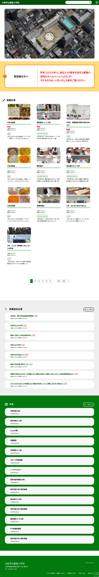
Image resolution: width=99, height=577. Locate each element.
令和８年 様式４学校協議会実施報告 (22, 316)
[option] (50, 34)
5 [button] (46, 281)
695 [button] (59, 281)
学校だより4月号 (15, 345)
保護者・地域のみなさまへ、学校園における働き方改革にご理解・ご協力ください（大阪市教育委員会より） (42, 374)
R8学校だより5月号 (16, 325)
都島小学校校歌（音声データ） (19, 364)
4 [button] (42, 281)
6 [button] (50, 281)
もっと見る (90, 309)
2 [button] (35, 281)
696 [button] (64, 281)
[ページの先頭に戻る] (96, 574)
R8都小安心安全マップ (17, 354)
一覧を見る (89, 404)
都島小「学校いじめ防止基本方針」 (21, 335)
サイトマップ (90, 563)
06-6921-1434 (12, 569)
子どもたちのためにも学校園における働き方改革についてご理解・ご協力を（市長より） (37, 383)
